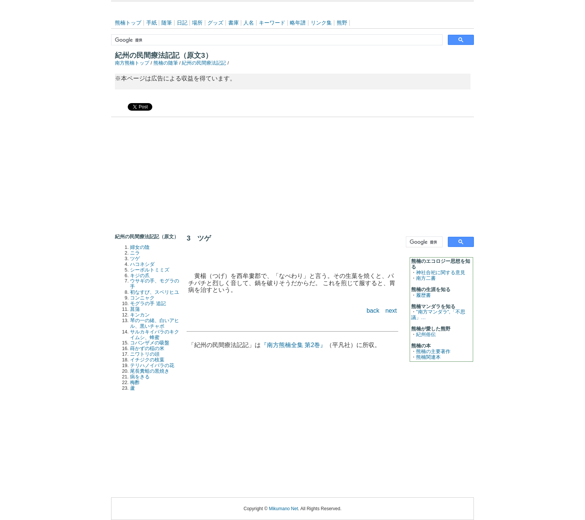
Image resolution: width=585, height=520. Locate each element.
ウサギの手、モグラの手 (154, 283)
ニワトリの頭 (144, 354)
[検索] (276, 40)
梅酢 (135, 382)
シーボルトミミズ (149, 270)
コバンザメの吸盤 (149, 343)
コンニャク (142, 298)
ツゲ (135, 258)
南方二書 (426, 278)
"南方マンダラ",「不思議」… (438, 314)
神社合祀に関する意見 (440, 272)
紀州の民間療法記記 (204, 63)
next (391, 310)
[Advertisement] (292, 174)
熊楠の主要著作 (433, 351)
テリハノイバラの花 (152, 365)
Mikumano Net (283, 508)
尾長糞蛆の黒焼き (149, 371)
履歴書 (423, 295)
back (373, 310)
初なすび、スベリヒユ (154, 292)
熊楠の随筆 (165, 63)
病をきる (140, 377)
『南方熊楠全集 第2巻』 (293, 345)
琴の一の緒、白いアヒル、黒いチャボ (154, 323)
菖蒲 (135, 309)
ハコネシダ (142, 264)
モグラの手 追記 (148, 303)
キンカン (140, 315)
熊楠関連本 (428, 357)
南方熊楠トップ (132, 63)
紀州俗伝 (426, 334)
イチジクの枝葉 (147, 360)
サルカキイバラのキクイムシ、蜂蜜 (154, 334)
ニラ (135, 253)
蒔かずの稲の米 (147, 348)
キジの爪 (140, 275)
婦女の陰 (140, 247)
